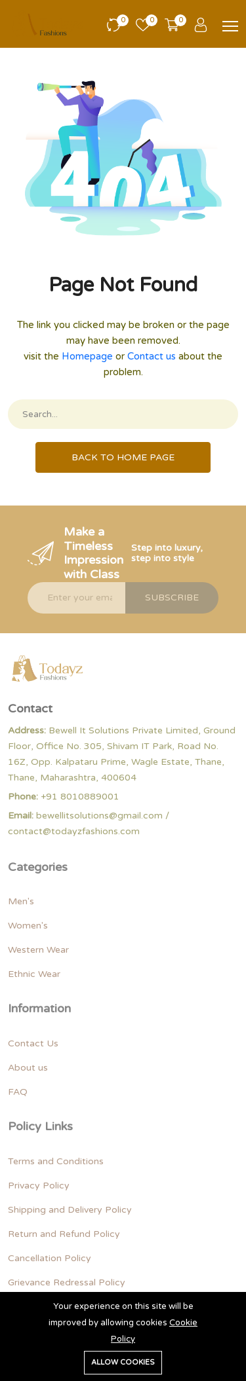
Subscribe (172, 597)
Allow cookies (123, 1362)
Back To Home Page (123, 457)
